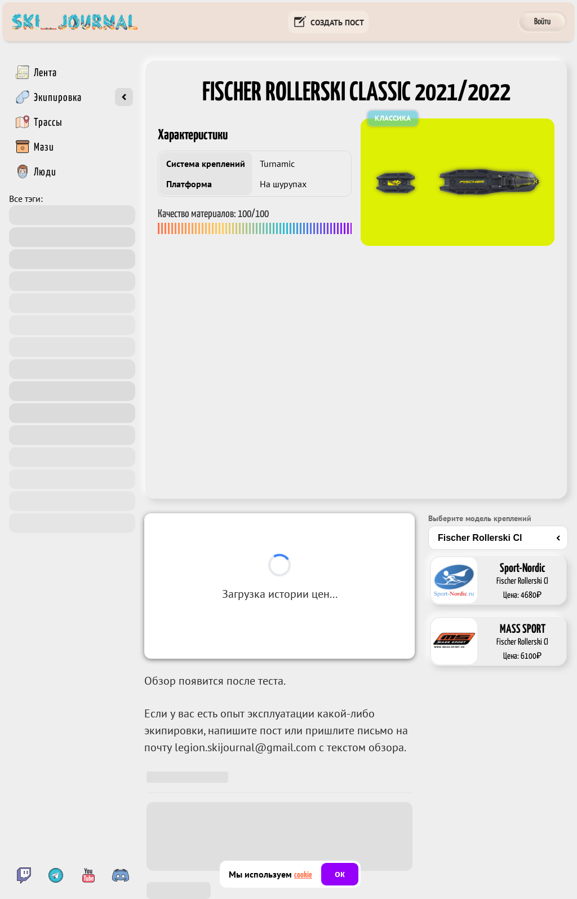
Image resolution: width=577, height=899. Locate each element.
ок (340, 874)
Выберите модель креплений (479, 518)
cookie (303, 875)
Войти (542, 21)
